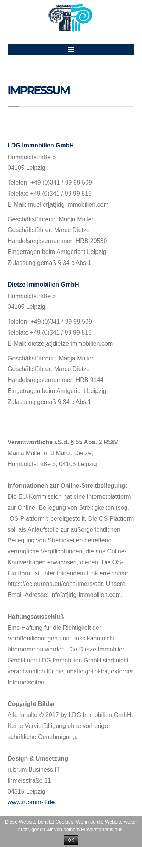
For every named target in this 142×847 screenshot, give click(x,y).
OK (71, 840)
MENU (71, 49)
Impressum (38, 90)
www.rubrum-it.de (31, 802)
